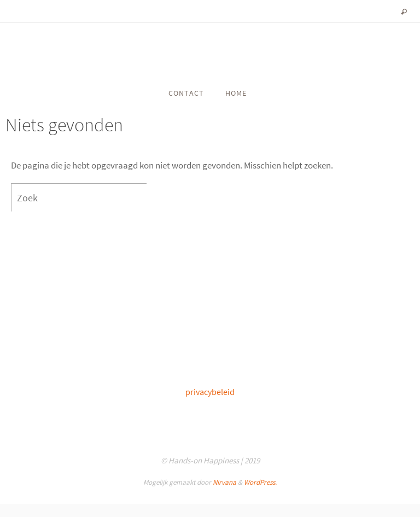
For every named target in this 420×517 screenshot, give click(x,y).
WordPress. (260, 482)
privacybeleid (210, 391)
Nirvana (224, 482)
